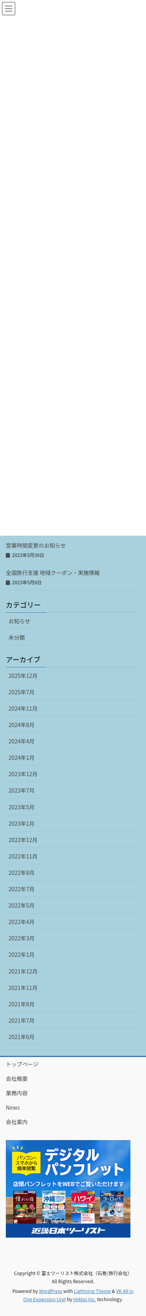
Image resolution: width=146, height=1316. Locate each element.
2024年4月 (22, 741)
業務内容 (17, 1093)
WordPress (50, 1291)
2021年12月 (23, 971)
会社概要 (17, 1078)
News (13, 1107)
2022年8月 (22, 872)
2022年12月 (23, 840)
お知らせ (19, 621)
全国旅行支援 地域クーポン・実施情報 (53, 572)
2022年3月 (22, 938)
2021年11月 (23, 987)
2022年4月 (22, 922)
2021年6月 (22, 1037)
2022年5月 (22, 905)
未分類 (17, 637)
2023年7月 (22, 790)
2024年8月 (22, 725)
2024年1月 (22, 757)
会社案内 (17, 1122)
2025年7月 (22, 692)
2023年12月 (23, 774)
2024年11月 (23, 708)
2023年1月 (22, 823)
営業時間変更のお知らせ (36, 545)
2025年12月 (23, 675)
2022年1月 (22, 954)
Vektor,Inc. (84, 1299)
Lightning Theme (92, 1291)
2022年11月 (23, 856)
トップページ (22, 1064)
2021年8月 (22, 1004)
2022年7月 (22, 889)
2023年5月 (22, 807)
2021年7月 (22, 1020)
